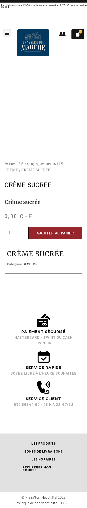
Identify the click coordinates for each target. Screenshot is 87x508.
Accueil (11, 163)
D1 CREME (30, 264)
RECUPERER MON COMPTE (37, 469)
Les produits (43, 443)
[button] (7, 33)
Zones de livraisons (43, 451)
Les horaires (44, 459)
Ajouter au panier (55, 233)
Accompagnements (38, 163)
